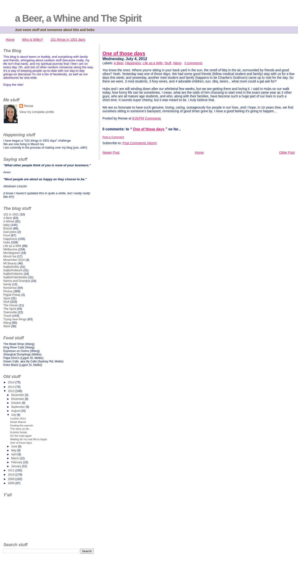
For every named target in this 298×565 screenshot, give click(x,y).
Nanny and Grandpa (16, 280)
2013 (11, 386)
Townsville (10, 312)
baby (6, 225)
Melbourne (10, 249)
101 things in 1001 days (68, 39)
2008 (11, 483)
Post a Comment (113, 137)
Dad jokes (10, 232)
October (16, 403)
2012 (11, 391)
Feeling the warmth (21, 425)
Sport (6, 298)
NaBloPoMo (11, 267)
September (18, 406)
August (15, 410)
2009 (11, 479)
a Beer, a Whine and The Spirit (78, 18)
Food (6, 235)
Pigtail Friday (11, 294)
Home (10, 39)
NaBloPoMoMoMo (15, 277)
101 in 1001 (11, 214)
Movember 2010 (14, 260)
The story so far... (20, 428)
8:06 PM (138, 118)
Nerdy (7, 284)
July (14, 414)
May (14, 450)
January (16, 466)
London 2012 (18, 418)
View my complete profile (36, 112)
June (14, 446)
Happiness (133, 63)
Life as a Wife (153, 63)
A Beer (119, 63)
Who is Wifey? (32, 39)
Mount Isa (9, 256)
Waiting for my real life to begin (28, 439)
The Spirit (9, 308)
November (18, 399)
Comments (153, 118)
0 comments (193, 63)
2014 (11, 382)
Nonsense (10, 287)
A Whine (8, 221)
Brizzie (7, 228)
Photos (8, 291)
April (14, 454)
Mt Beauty (10, 263)
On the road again (21, 435)
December (18, 395)
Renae (28, 106)
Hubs (6, 242)
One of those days (123, 53)
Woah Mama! (18, 422)
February (17, 462)
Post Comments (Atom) (139, 143)
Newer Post (110, 152)
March (15, 458)
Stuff (168, 63)
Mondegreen (11, 253)
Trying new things (15, 319)
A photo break (18, 432)
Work (6, 326)
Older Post (287, 152)
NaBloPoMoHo (13, 274)
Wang (177, 63)
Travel (7, 315)
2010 (11, 474)
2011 (11, 470)
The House (10, 305)
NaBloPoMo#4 (12, 270)
